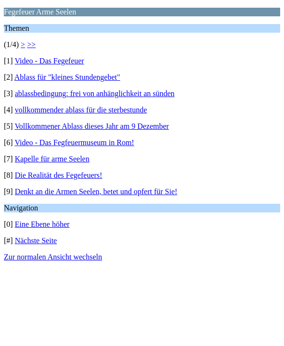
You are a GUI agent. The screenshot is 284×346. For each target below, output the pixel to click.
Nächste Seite (36, 240)
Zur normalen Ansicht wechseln (53, 257)
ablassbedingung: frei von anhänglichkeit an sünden (95, 93)
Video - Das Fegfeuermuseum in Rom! (74, 142)
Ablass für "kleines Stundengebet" (67, 77)
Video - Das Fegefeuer (49, 61)
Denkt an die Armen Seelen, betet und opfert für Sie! (96, 191)
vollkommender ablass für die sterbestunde (81, 110)
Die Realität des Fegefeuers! (59, 175)
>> (31, 44)
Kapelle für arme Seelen (52, 159)
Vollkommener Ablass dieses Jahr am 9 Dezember (91, 126)
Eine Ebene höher (42, 224)
